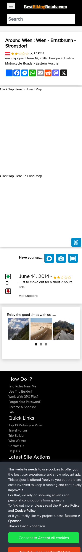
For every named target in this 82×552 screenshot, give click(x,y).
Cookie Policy (13, 540)
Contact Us (16, 446)
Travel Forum (17, 430)
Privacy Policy (66, 535)
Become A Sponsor (22, 407)
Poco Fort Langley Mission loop (30, 484)
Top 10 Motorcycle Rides (25, 425)
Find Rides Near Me (22, 386)
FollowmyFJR (18, 479)
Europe (54, 58)
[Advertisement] (41, 132)
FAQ (11, 412)
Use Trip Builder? (20, 391)
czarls (12, 474)
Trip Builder (16, 435)
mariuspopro (14, 58)
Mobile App (63, 479)
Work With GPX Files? (23, 396)
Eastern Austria (47, 63)
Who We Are (17, 440)
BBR (34, 464)
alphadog (15, 495)
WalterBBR (16, 469)
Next (67, 329)
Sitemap (49, 535)
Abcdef (13, 500)
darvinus (14, 464)
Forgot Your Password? (25, 401)
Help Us (14, 451)
